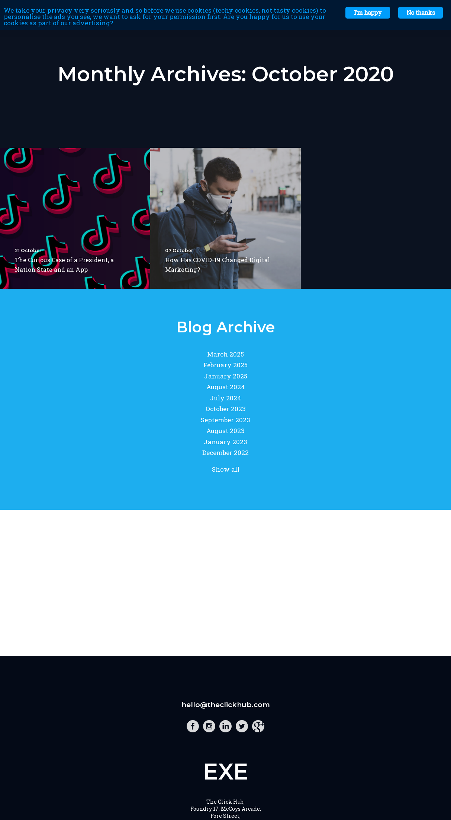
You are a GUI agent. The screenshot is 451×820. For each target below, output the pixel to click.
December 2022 (225, 452)
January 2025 (225, 376)
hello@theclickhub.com (225, 704)
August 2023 (225, 430)
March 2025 (225, 354)
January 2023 (225, 441)
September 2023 (225, 420)
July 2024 (225, 398)
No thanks (420, 12)
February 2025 (225, 365)
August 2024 (225, 387)
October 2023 (226, 408)
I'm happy (367, 12)
